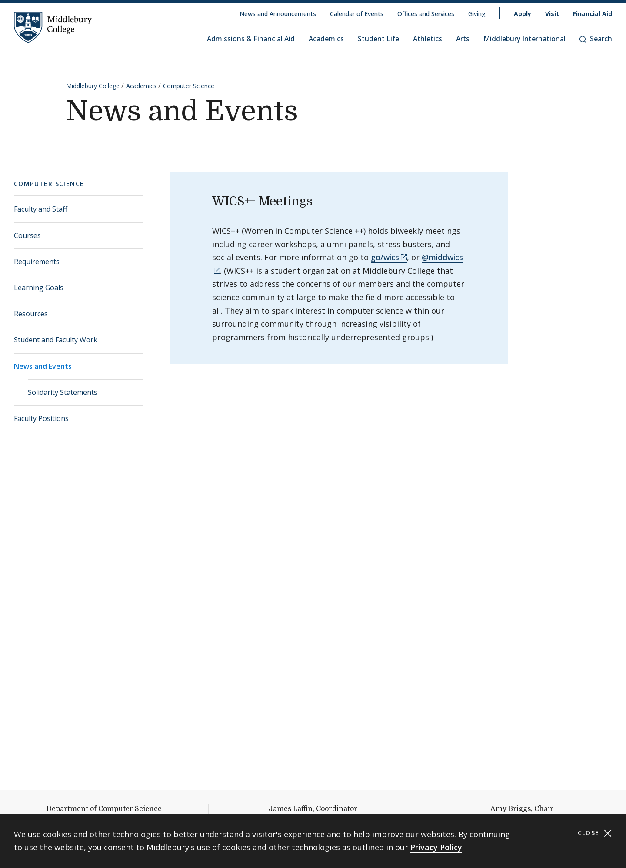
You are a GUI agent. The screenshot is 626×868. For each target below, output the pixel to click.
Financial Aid (592, 14)
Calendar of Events (356, 14)
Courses (27, 235)
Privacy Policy (436, 847)
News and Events (43, 366)
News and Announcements (278, 14)
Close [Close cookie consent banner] (595, 833)
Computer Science (188, 86)
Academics (326, 38)
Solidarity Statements (62, 392)
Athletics (427, 38)
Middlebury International (524, 38)
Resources (31, 313)
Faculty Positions (41, 418)
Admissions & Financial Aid (251, 38)
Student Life (378, 38)
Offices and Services (425, 14)
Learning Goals (38, 287)
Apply (522, 14)
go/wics (385, 257)
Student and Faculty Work (55, 340)
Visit (552, 14)
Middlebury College (93, 86)
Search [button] (595, 38)
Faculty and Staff (40, 209)
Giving (477, 14)
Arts (463, 38)
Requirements (37, 261)
